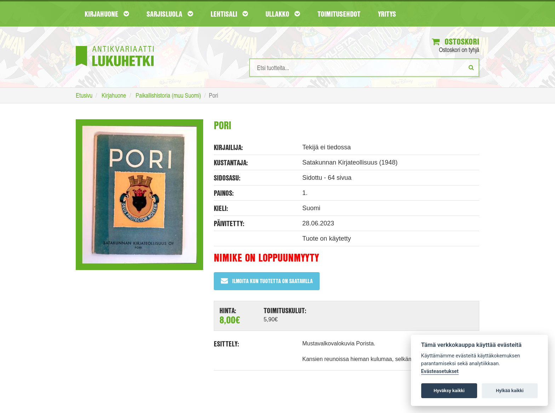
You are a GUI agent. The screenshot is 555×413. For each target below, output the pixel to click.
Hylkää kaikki (509, 390)
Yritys (387, 13)
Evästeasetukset (440, 371)
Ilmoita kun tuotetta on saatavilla (267, 281)
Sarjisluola (170, 13)
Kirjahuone (107, 13)
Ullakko (282, 13)
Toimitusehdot (338, 13)
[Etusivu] (115, 45)
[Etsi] (471, 67)
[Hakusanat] (364, 67)
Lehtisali (229, 13)
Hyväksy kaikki (449, 390)
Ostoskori (455, 41)
